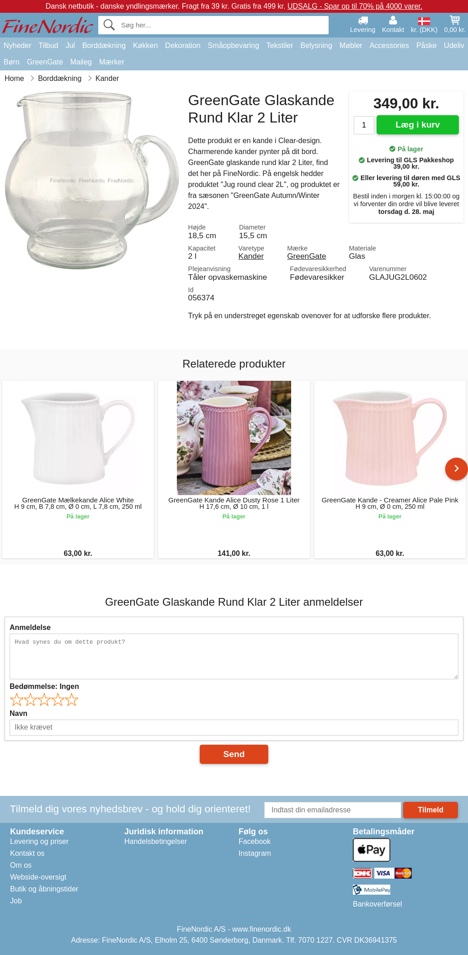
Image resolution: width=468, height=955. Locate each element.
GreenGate (45, 62)
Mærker (111, 62)
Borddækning (104, 45)
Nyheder (17, 45)
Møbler (351, 45)
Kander (251, 256)
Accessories (389, 45)
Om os (21, 865)
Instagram (255, 853)
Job (16, 901)
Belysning (316, 45)
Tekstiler (279, 45)
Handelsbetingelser (155, 841)
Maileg (81, 62)
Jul (69, 45)
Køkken (145, 45)
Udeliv (454, 45)
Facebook (255, 841)
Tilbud (48, 45)
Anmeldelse (30, 627)
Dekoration (182, 45)
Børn (12, 62)
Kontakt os (27, 853)
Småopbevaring (233, 45)
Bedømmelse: (44, 686)
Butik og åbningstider (44, 889)
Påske (426, 45)
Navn (18, 713)
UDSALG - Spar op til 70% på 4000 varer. (354, 6)
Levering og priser (39, 841)
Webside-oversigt (38, 877)
